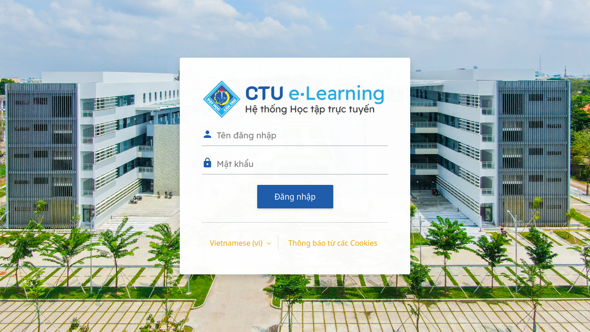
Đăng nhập (295, 196)
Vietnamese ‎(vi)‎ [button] (237, 243)
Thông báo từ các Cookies (333, 243)
